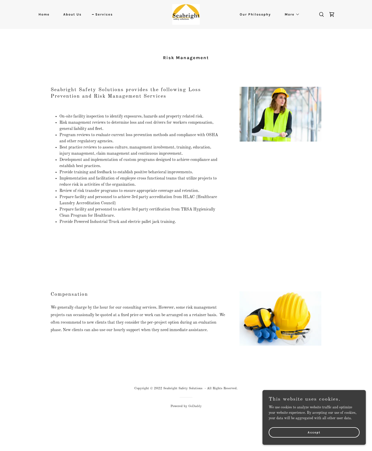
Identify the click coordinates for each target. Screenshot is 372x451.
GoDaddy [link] (195, 406)
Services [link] (104, 14)
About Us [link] (72, 14)
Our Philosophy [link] (255, 14)
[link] (186, 14)
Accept (314, 432)
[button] (290, 14)
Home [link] (44, 14)
